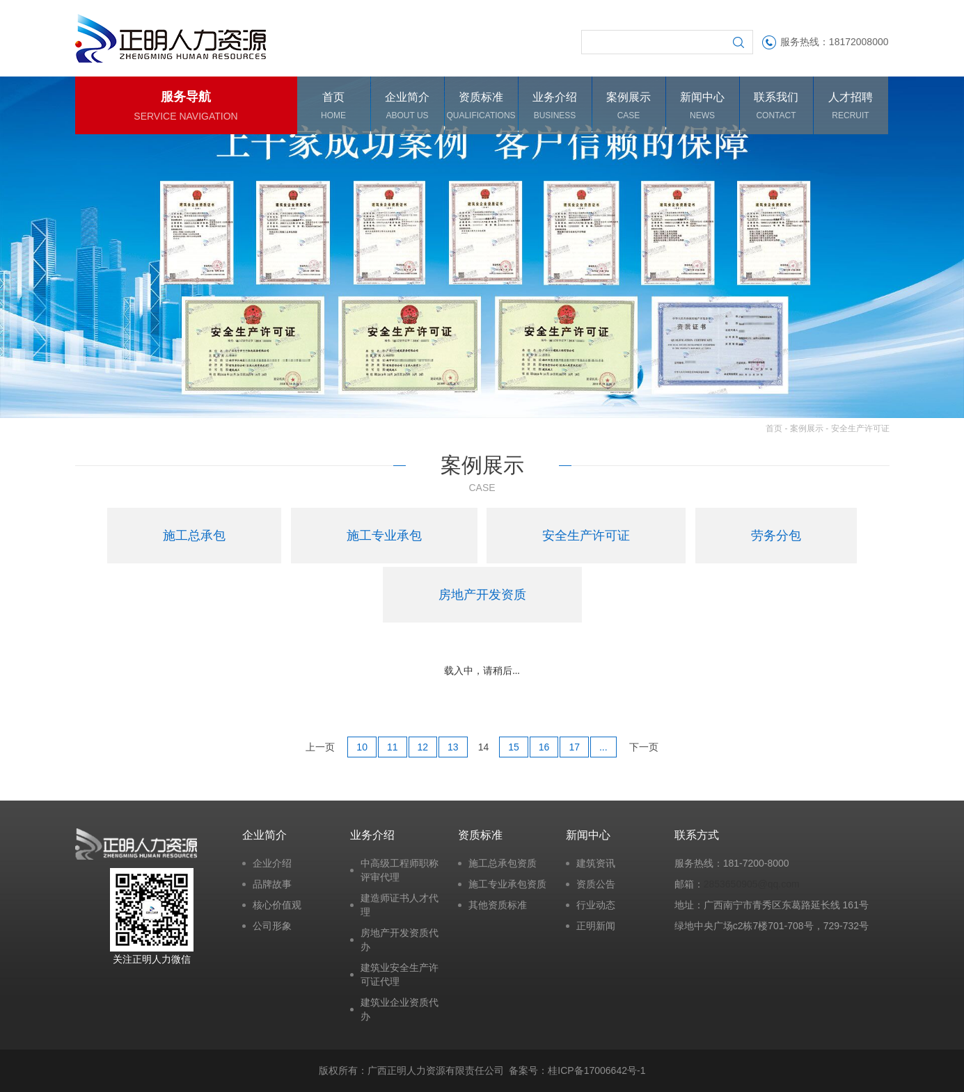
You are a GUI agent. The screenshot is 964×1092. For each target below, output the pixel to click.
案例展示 (806, 428)
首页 (774, 428)
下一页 (643, 747)
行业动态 (595, 904)
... (603, 747)
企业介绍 (272, 863)
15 (513, 747)
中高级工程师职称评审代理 (399, 870)
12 (423, 747)
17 (574, 747)
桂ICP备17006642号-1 (596, 1070)
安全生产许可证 (860, 428)
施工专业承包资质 (507, 884)
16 (544, 747)
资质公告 (595, 884)
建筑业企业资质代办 (399, 1009)
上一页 (320, 747)
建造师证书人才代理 (399, 904)
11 (392, 747)
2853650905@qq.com (752, 884)
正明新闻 (595, 925)
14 (483, 747)
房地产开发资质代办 (399, 939)
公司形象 (272, 925)
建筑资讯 (595, 863)
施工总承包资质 (502, 863)
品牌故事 (272, 884)
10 (362, 747)
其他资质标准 (497, 904)
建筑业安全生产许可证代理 (399, 974)
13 (453, 747)
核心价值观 (277, 904)
